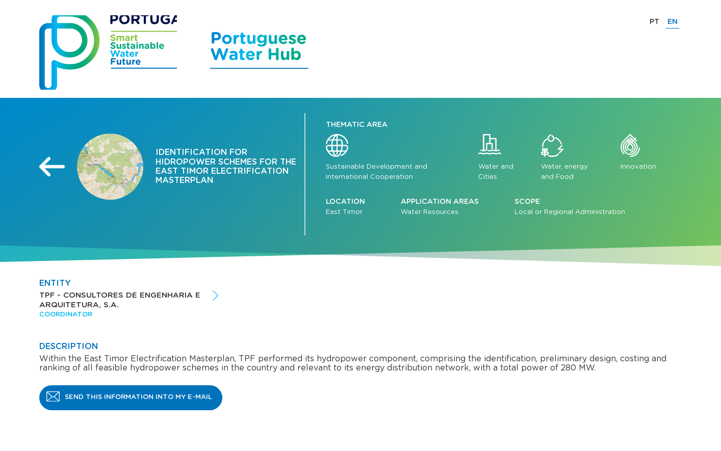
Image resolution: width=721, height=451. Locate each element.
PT (654, 21)
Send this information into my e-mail (138, 397)
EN (672, 21)
